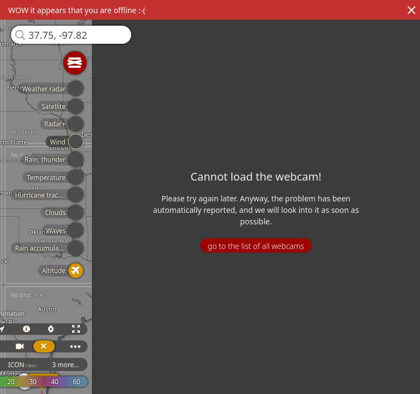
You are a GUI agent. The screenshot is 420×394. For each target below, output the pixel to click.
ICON (31, 364)
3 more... (75, 364)
